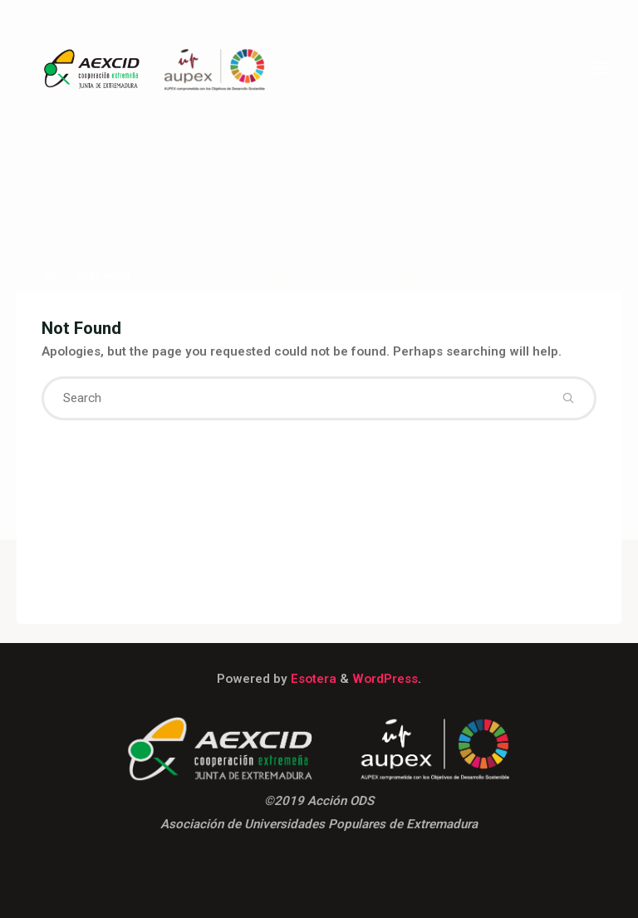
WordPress (385, 678)
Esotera (311, 678)
